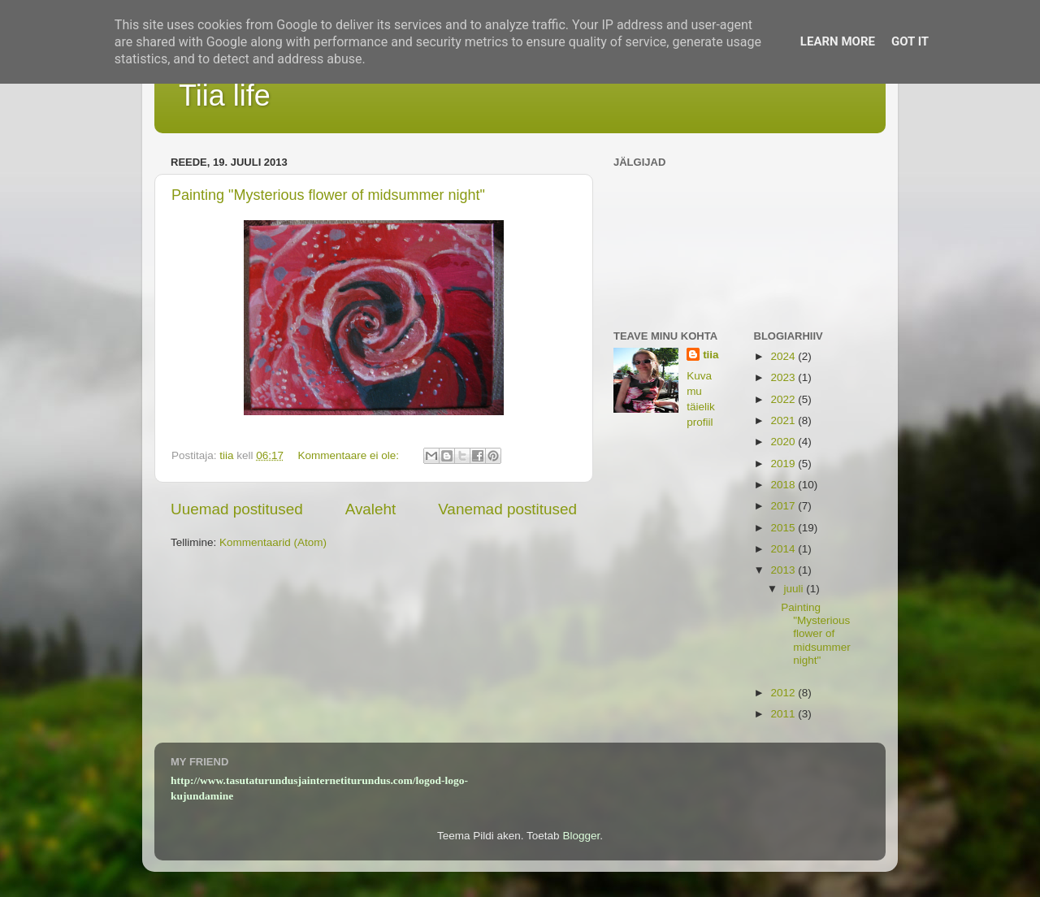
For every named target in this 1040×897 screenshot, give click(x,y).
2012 (784, 693)
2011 (784, 714)
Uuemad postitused (237, 509)
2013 (784, 570)
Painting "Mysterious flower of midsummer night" (328, 195)
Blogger (581, 836)
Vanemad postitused (507, 509)
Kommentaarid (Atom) (273, 542)
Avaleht (370, 509)
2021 (784, 420)
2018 (784, 485)
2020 (784, 442)
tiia (711, 355)
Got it (910, 41)
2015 (784, 528)
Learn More (837, 41)
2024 (784, 356)
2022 (784, 399)
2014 (784, 549)
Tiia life (225, 95)
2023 (784, 377)
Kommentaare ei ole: (349, 455)
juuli (795, 589)
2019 (784, 463)
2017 (784, 506)
